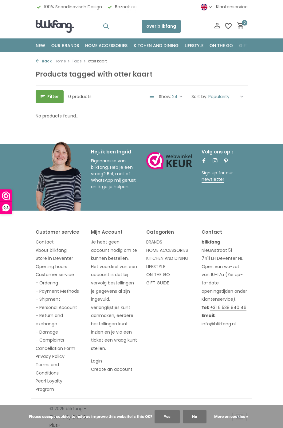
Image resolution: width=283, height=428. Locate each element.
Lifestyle (194, 45)
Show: (165, 96)
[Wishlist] (228, 26)
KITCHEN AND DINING (156, 45)
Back (44, 61)
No (194, 416)
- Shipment (48, 299)
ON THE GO (221, 45)
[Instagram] (215, 161)
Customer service (55, 274)
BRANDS (154, 242)
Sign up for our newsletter (217, 176)
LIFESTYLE (155, 267)
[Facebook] (204, 161)
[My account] (217, 26)
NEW (40, 45)
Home (62, 61)
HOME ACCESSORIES (106, 45)
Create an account (111, 369)
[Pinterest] (226, 161)
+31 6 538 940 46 (228, 307)
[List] (151, 96)
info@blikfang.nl (219, 324)
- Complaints (50, 340)
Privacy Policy (50, 356)
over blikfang (161, 26)
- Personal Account (56, 307)
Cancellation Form (55, 348)
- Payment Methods (57, 291)
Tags (79, 61)
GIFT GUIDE (157, 283)
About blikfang (51, 250)
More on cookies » (231, 416)
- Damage (47, 332)
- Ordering (47, 283)
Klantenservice (232, 7)
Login (96, 361)
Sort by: (199, 96)
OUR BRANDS (65, 45)
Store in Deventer (54, 258)
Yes (167, 416)
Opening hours (51, 267)
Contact (45, 242)
